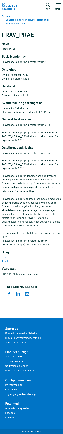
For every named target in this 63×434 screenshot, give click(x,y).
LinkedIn (10, 417)
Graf (4, 257)
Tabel (5, 261)
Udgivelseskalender (16, 365)
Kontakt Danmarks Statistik (21, 333)
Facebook (10, 412)
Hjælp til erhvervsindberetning (23, 337)
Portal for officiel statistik (19, 370)
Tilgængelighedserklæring (20, 394)
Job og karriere (14, 361)
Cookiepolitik (12, 389)
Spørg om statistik (15, 342)
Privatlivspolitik (14, 384)
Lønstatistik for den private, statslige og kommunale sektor (28, 21)
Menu (58, 7)
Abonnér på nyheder (17, 408)
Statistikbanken (14, 356)
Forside (6, 16)
